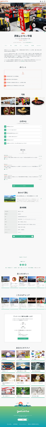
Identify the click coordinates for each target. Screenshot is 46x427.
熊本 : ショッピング (24, 267)
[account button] (42, 1)
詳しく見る (40, 156)
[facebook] (20, 265)
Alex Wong (6, 155)
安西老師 (6, 174)
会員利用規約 (15, 424)
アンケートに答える (23, 338)
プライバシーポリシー (22, 424)
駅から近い (23, 261)
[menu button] (45, 1)
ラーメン (15, 56)
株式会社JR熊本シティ (29, 42)
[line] (25, 265)
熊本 (18, 267)
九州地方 (15, 267)
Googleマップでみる (22, 257)
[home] (4, 1)
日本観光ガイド (10, 267)
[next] (45, 282)
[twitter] (23, 265)
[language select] (41, 1)
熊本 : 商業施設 (30, 267)
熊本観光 (22, 61)
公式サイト (19, 232)
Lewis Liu (6, 164)
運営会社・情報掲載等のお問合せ (33, 424)
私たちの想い (9, 424)
